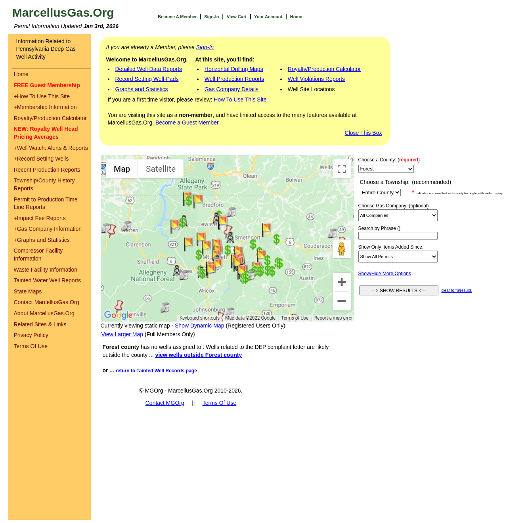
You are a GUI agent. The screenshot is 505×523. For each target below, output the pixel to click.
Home (296, 16)
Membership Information (45, 107)
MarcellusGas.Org (63, 12)
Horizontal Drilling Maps (234, 69)
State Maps (28, 291)
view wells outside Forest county (198, 355)
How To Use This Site (42, 96)
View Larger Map (122, 334)
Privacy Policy (31, 335)
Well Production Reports (234, 79)
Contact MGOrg (164, 403)
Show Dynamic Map (199, 325)
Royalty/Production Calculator (50, 118)
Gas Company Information (48, 229)
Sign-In (211, 16)
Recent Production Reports (47, 170)
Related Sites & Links (40, 324)
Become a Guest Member (187, 122)
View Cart (237, 16)
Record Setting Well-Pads (147, 79)
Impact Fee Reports (40, 218)
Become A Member (178, 16)
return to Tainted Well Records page (156, 371)
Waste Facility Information (46, 269)
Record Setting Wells (41, 158)
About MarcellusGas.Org (44, 313)
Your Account (268, 16)
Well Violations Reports (316, 79)
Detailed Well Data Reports (148, 69)
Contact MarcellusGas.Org (46, 302)
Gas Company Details (231, 89)
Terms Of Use (31, 346)
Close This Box (363, 133)
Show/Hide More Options (384, 273)
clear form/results (456, 290)
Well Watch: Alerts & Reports (51, 148)
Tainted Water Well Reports (47, 280)
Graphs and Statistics (42, 240)
